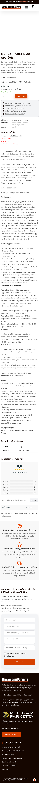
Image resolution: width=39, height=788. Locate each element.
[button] (26, 7)
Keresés (34, 500)
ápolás (14, 127)
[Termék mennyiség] (3, 96)
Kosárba (21, 96)
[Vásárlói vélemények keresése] (15, 500)
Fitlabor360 (6, 781)
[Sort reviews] (31, 507)
